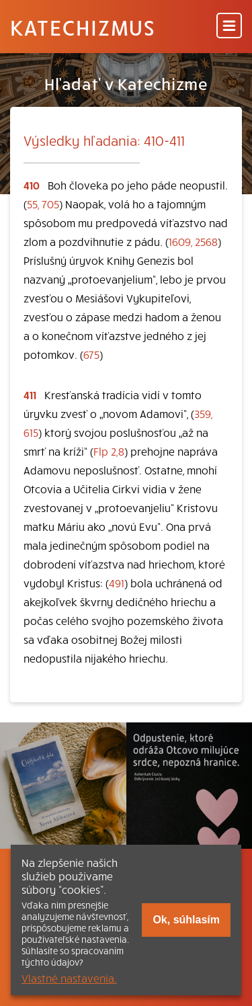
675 (91, 354)
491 (116, 582)
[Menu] (229, 26)
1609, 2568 (193, 241)
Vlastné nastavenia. (69, 977)
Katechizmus (82, 26)
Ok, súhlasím (186, 919)
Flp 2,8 (108, 451)
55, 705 (43, 203)
